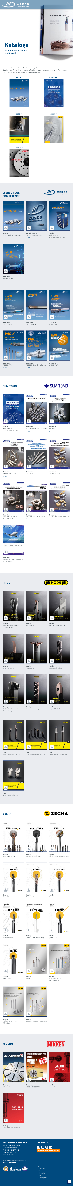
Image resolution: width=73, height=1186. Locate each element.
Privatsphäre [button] (42, 1173)
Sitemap (41, 1171)
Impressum (41, 1164)
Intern (40, 1175)
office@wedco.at (8, 1155)
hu (31, 367)
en (29, 237)
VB (39, 1166)
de (26, 237)
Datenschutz (42, 1168)
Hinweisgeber (42, 1178)
